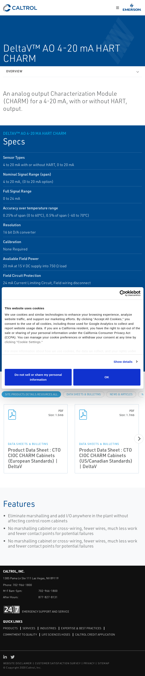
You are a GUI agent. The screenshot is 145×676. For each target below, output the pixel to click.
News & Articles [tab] (121, 394)
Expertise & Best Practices (81, 628)
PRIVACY (89, 663)
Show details (123, 361)
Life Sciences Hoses (56, 634)
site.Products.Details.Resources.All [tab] (31, 394)
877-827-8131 (48, 597)
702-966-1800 (22, 585)
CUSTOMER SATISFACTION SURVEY (58, 663)
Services (29, 628)
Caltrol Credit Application (95, 634)
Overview (14, 71)
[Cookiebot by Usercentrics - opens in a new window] (122, 293)
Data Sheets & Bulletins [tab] (84, 394)
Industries (48, 628)
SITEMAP (103, 663)
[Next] (138, 438)
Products (10, 628)
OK (107, 377)
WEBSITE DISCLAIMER (17, 663)
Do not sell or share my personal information (38, 377)
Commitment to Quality (20, 634)
